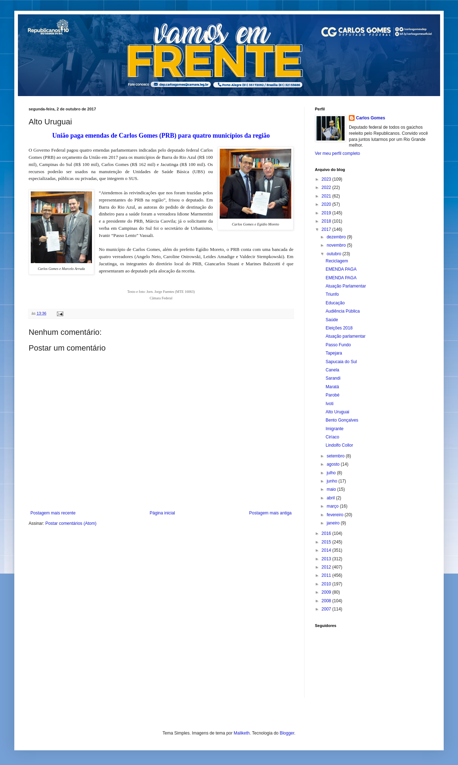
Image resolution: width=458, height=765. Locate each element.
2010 (327, 583)
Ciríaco (332, 436)
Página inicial (162, 512)
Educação (335, 302)
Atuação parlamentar (345, 336)
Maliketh (242, 733)
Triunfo (332, 294)
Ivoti (329, 403)
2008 (327, 600)
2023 (327, 179)
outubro (334, 253)
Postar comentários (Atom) (71, 523)
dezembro (337, 236)
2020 (327, 204)
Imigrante (335, 428)
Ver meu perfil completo (337, 153)
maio (332, 489)
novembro (337, 245)
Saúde (332, 319)
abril (331, 497)
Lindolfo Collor (339, 445)
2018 (327, 221)
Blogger (287, 733)
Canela (332, 369)
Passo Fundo (338, 344)
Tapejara (334, 353)
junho (332, 481)
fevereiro (336, 514)
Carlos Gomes (370, 117)
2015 (327, 542)
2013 (327, 558)
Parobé (333, 395)
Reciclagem (337, 260)
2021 (327, 196)
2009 (327, 592)
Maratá (332, 386)
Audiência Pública (343, 311)
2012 (327, 567)
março (333, 506)
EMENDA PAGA (341, 269)
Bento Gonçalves (342, 420)
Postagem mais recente (52, 512)
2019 (327, 212)
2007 (327, 609)
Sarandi (333, 378)
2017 (327, 229)
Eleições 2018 (339, 328)
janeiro (334, 523)
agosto (334, 464)
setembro (336, 455)
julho (332, 472)
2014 (327, 550)
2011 (327, 575)
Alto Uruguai (337, 411)
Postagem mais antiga (270, 512)
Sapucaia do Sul (341, 361)
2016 (327, 533)
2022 (327, 187)
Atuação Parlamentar (346, 286)
